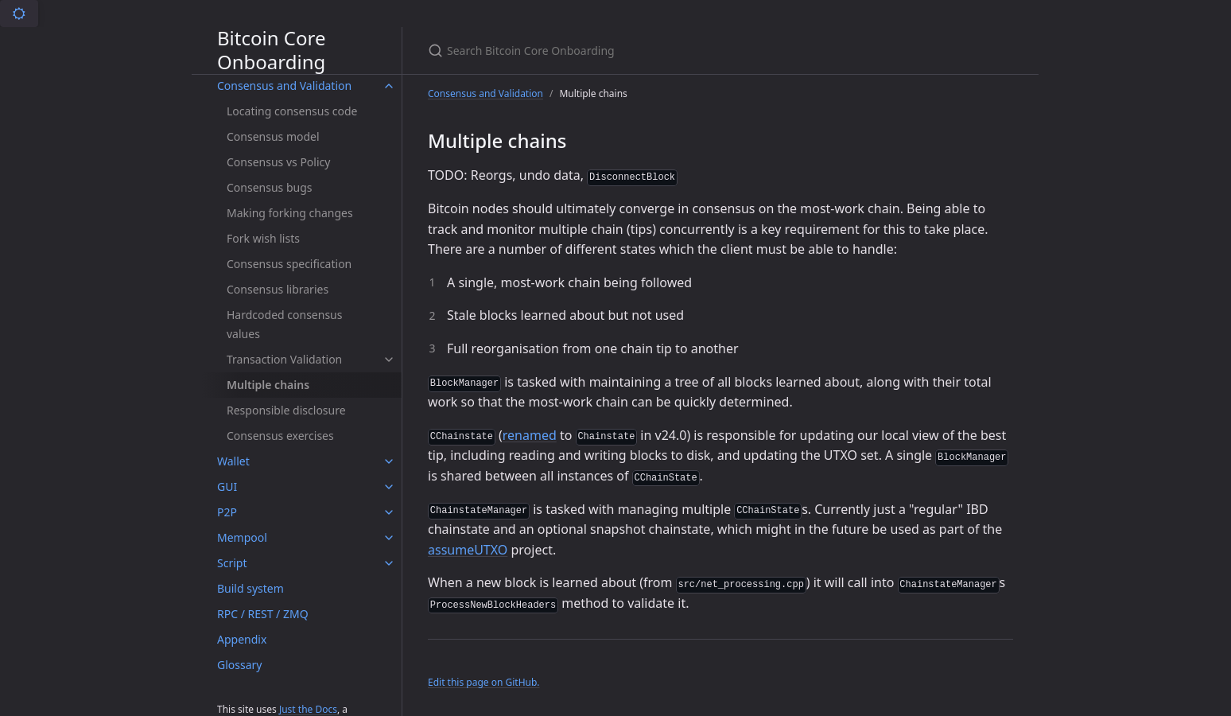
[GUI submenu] (389, 487)
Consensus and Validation (284, 85)
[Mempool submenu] (389, 538)
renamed (530, 435)
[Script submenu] (389, 563)
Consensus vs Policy (278, 161)
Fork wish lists (263, 238)
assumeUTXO (467, 549)
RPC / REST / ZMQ (263, 613)
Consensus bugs (270, 187)
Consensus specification (289, 263)
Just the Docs (308, 709)
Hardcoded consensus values (284, 324)
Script (232, 562)
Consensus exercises (280, 435)
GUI (227, 486)
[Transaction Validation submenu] (389, 359)
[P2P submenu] (389, 512)
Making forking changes (290, 212)
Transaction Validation (284, 359)
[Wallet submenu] (389, 461)
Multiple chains (268, 384)
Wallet (233, 461)
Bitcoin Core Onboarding (271, 50)
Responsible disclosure (286, 410)
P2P (227, 511)
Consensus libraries (277, 289)
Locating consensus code (292, 111)
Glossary (239, 664)
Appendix (241, 639)
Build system (250, 588)
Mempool (242, 537)
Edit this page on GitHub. (484, 682)
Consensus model (273, 136)
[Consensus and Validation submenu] (389, 86)
